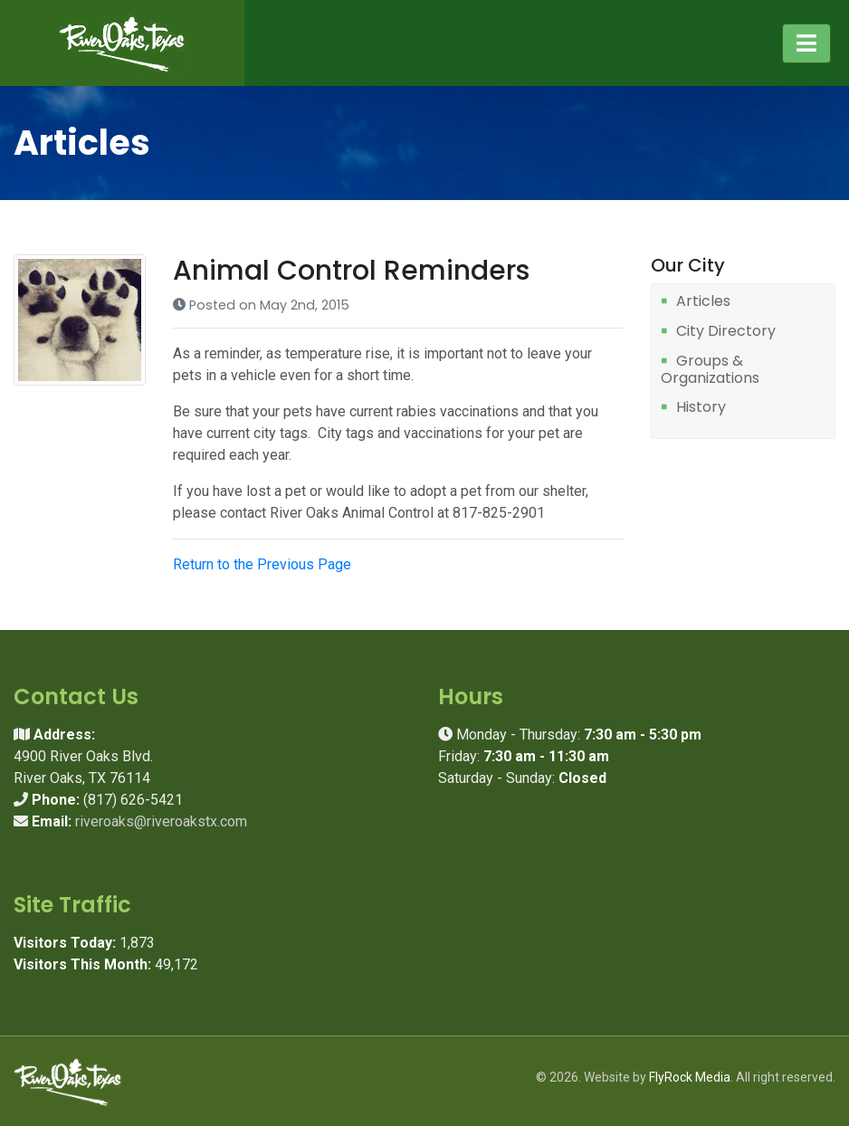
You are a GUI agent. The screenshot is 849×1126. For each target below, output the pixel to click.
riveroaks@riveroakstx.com (161, 821)
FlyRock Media (689, 1077)
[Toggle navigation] (806, 43)
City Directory (726, 331)
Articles (703, 301)
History (701, 407)
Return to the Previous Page (262, 564)
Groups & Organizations (710, 369)
